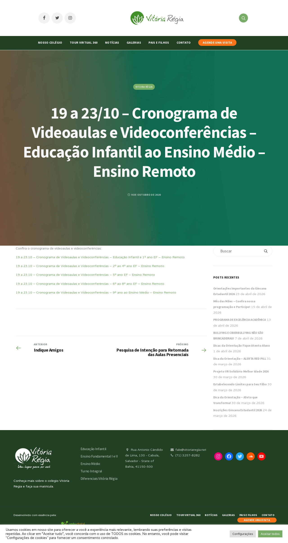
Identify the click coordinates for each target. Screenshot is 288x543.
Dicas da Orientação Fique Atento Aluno (241, 345)
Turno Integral (91, 471)
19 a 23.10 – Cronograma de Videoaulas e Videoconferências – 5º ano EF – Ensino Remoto (85, 275)
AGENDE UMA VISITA (217, 42)
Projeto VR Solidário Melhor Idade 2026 (241, 371)
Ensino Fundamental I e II (99, 456)
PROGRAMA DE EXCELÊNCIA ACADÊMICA (239, 320)
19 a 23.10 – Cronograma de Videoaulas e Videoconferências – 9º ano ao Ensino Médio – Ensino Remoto (96, 292)
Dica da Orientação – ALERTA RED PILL (239, 359)
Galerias (134, 42)
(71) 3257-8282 (185, 455)
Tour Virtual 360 (84, 42)
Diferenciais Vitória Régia (99, 478)
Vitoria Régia (144, 86)
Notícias (112, 42)
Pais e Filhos (158, 42)
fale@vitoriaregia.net (188, 450)
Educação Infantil (94, 449)
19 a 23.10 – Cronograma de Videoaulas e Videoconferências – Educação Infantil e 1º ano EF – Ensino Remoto (100, 257)
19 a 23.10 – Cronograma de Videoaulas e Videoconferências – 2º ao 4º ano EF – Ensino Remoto (90, 266)
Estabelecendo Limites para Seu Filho (240, 384)
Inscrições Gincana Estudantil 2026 (237, 410)
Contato (184, 42)
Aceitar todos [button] (270, 534)
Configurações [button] (242, 534)
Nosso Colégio (50, 42)
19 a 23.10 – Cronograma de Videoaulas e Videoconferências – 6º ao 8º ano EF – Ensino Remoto (90, 284)
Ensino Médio (90, 463)
